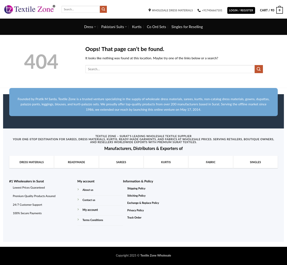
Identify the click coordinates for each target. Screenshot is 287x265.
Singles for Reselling (187, 27)
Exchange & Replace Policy (143, 202)
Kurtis (137, 27)
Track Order (134, 217)
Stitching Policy (136, 195)
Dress (90, 27)
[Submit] (103, 9)
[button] (241, 10)
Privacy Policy (135, 210)
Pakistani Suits (114, 27)
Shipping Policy (136, 188)
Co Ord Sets (156, 27)
